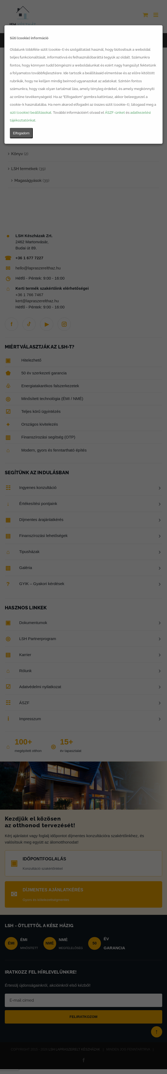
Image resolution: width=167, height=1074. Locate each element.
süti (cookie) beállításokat (30, 113)
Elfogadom (21, 133)
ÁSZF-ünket (115, 113)
